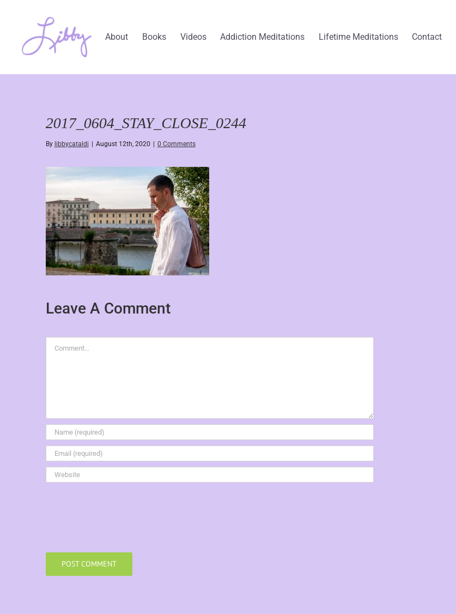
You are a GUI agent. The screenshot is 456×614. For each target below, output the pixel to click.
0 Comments (176, 144)
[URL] (210, 475)
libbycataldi (71, 144)
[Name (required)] (210, 432)
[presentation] (128, 514)
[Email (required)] (210, 453)
